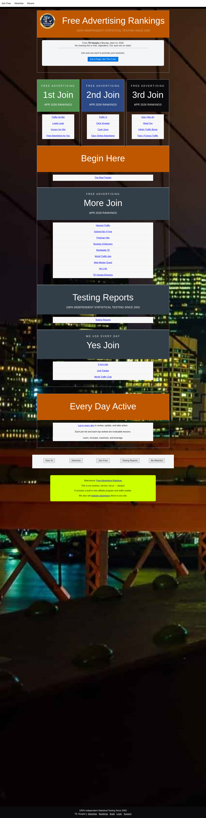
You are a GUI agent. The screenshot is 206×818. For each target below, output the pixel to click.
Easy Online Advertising (103, 136)
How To (49, 460)
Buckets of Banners (103, 244)
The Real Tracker (103, 177)
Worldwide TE (103, 250)
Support (127, 814)
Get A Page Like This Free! (103, 59)
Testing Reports (103, 320)
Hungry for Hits (58, 129)
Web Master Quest (103, 262)
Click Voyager (103, 123)
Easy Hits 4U (147, 117)
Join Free (6, 3)
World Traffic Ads (103, 256)
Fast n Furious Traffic (148, 136)
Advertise (19, 3)
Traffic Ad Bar (58, 117)
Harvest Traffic (103, 225)
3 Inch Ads (103, 364)
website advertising (100, 496)
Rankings (103, 814)
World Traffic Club (103, 377)
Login (119, 814)
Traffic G (103, 117)
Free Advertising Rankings (113, 21)
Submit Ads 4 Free (103, 231)
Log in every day (86, 425)
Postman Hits (103, 238)
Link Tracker (103, 370)
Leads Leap (58, 123)
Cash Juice (103, 129)
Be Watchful (157, 460)
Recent (30, 3)
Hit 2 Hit (103, 269)
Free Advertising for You (58, 136)
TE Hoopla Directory (103, 275)
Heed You (147, 123)
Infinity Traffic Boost (147, 129)
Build (112, 814)
